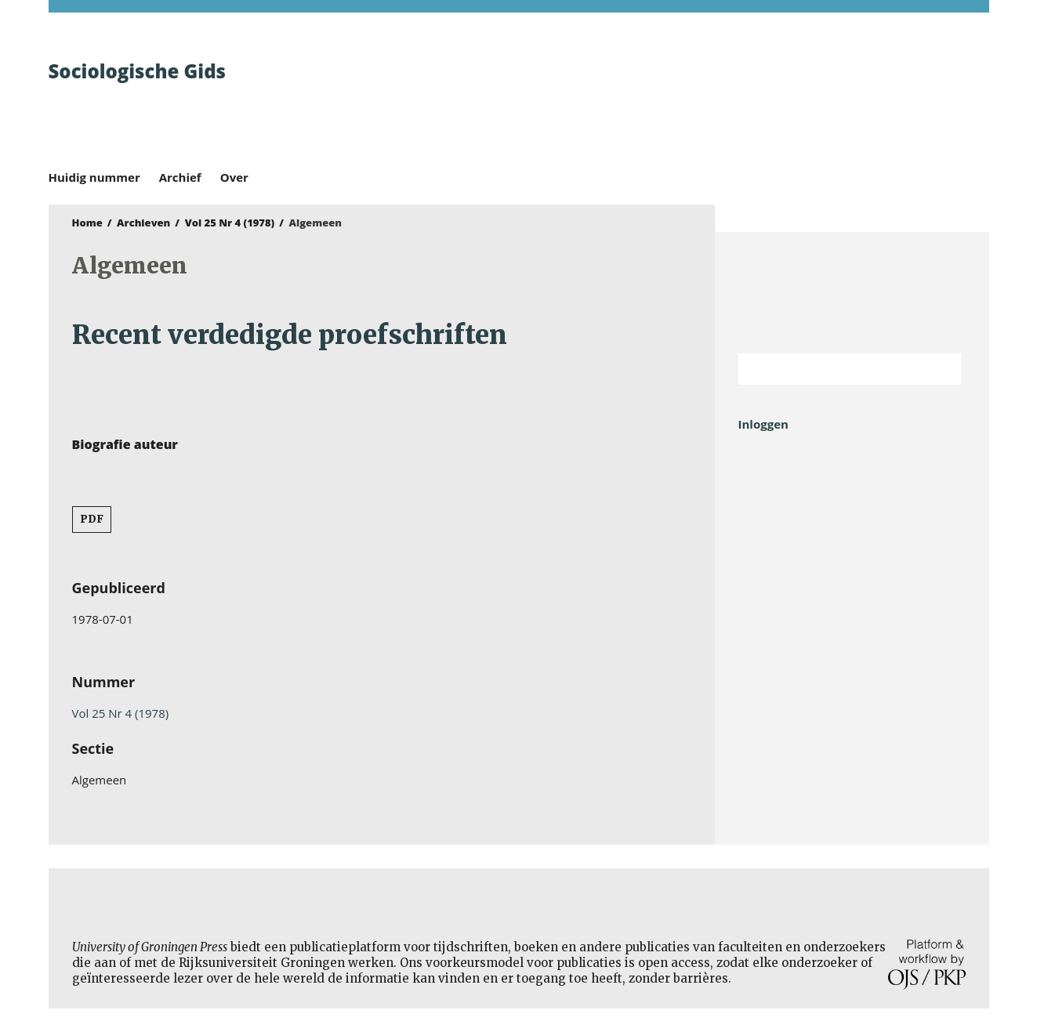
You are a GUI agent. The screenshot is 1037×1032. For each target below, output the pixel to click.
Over (234, 177)
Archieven (143, 222)
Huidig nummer (94, 177)
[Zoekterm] (830, 369)
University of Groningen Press (746, 95)
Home (87, 222)
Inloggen (763, 424)
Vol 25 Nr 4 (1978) (230, 222)
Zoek (941, 369)
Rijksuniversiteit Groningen (852, 293)
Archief (180, 177)
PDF (91, 519)
